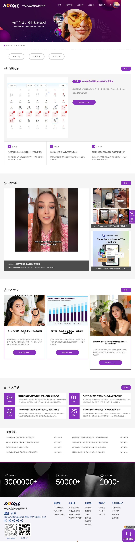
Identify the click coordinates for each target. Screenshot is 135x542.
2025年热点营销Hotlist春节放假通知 (63, 152)
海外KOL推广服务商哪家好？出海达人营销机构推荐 (102, 396)
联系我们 (115, 514)
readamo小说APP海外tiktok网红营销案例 (24, 264)
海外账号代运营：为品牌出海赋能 (17, 447)
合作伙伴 (115, 511)
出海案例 (91, 5)
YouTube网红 (59, 508)
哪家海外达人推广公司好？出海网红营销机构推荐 (88, 452)
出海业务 (80, 5)
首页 (59, 5)
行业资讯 (36, 56)
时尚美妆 (88, 524)
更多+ (126, 69)
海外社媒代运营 (75, 514)
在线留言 (115, 518)
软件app (88, 514)
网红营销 (69, 5)
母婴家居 (88, 521)
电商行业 (88, 511)
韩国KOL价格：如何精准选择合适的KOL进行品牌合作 (110, 342)
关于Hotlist (116, 508)
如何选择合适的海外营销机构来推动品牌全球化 (21, 452)
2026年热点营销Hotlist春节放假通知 (97, 81)
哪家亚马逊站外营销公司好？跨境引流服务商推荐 (101, 410)
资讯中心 (102, 5)
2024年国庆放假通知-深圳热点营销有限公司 (108, 152)
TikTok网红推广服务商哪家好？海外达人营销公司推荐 (38, 410)
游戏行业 (88, 508)
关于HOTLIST (114, 5)
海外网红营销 (74, 508)
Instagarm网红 (59, 514)
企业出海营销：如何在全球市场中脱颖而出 (25, 332)
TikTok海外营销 (74, 511)
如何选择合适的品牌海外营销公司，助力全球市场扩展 (38, 396)
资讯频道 (22, 45)
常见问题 (56, 56)
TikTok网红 (58, 511)
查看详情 (81, 102)
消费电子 (88, 518)
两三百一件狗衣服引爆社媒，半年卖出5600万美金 (67, 332)
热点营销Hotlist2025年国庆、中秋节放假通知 (25, 152)
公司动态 (16, 56)
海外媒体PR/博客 (75, 518)
